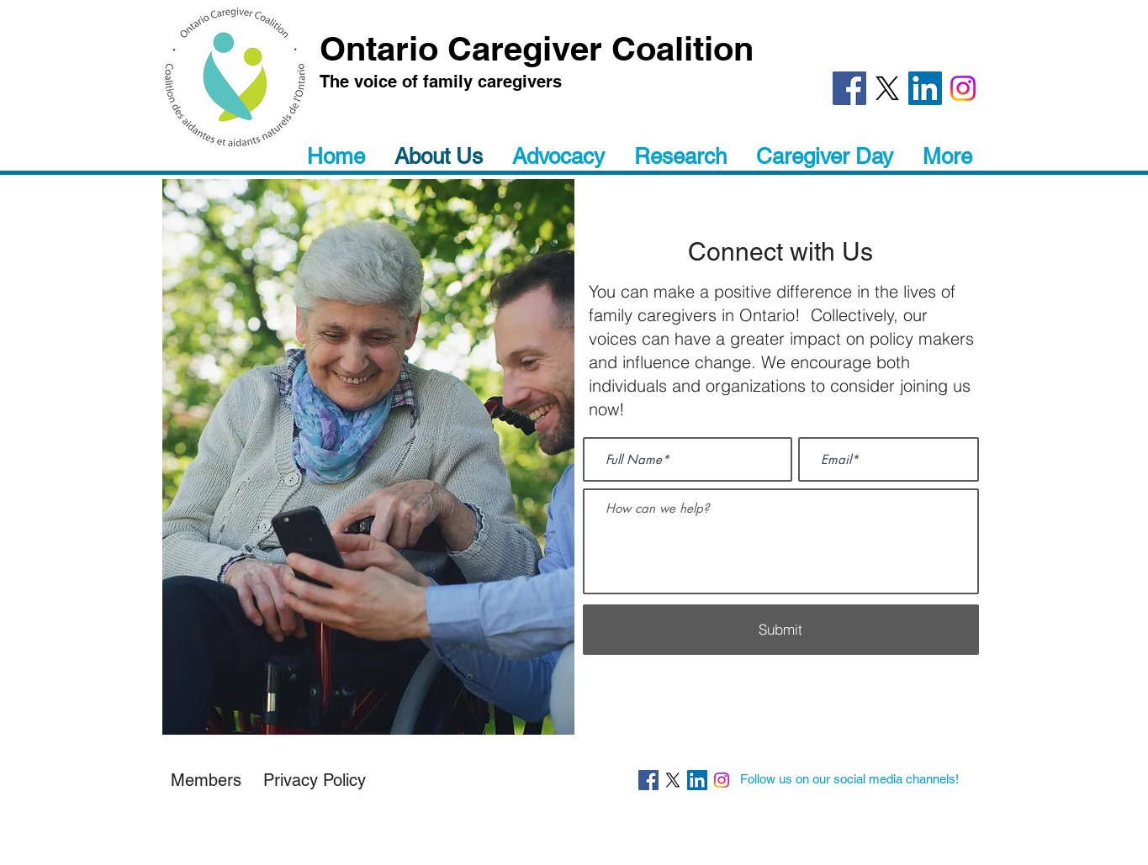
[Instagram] (963, 88)
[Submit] (781, 629)
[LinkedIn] (925, 88)
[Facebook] (849, 88)
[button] (314, 780)
